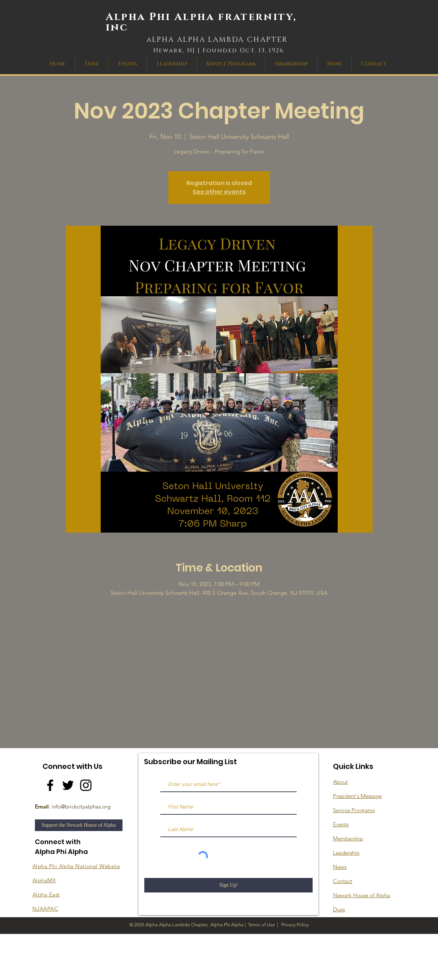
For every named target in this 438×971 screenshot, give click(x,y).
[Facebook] (50, 785)
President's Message (357, 796)
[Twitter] (68, 785)
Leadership (346, 852)
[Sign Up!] (228, 885)
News (339, 866)
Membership (348, 838)
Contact (342, 881)
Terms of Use (261, 924)
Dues (339, 909)
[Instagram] (85, 785)
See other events (219, 192)
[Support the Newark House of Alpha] (78, 825)
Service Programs (354, 810)
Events (341, 824)
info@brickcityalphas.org (81, 806)
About (340, 781)
